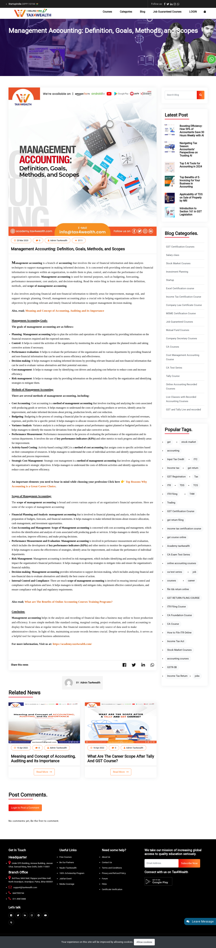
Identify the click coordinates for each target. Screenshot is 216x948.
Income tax (173, 468)
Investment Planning (177, 271)
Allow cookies (144, 942)
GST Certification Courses (180, 246)
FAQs (104, 884)
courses (171, 580)
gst (169, 442)
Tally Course (173, 376)
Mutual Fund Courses (177, 330)
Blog (142, 11)
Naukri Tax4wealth (68, 868)
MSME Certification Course (181, 313)
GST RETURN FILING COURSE (183, 598)
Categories (126, 11)
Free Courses (65, 857)
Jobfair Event (65, 878)
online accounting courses (181, 563)
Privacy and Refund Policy (114, 873)
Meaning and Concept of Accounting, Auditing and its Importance (43, 758)
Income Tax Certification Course (183, 296)
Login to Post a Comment (25, 807)
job (194, 572)
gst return (193, 468)
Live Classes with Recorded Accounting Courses (181, 399)
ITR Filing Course (176, 606)
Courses (107, 11)
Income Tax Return (177, 676)
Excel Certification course (180, 288)
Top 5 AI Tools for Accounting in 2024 (191, 165)
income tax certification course (184, 528)
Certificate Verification (112, 889)
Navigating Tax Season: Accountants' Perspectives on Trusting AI (189, 149)
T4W (192, 494)
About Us (106, 857)
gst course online (176, 537)
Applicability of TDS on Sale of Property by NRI (191, 197)
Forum (105, 878)
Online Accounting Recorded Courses (181, 386)
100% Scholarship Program (71, 873)
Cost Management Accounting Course (182, 357)
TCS (195, 485)
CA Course (173, 624)
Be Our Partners (66, 862)
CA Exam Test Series (178, 554)
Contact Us (107, 862)
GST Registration (176, 476)
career (191, 580)
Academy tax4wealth (178, 546)
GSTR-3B (172, 667)
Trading (171, 502)
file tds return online (178, 589)
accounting (173, 450)
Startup (170, 280)
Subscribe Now (189, 863)
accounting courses (178, 658)
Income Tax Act (175, 641)
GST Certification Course (180, 511)
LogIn (193, 11)
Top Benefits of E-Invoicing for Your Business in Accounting (190, 182)
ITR (169, 485)
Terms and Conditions (112, 868)
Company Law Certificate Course (184, 305)
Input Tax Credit (175, 459)
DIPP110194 (23, 4)
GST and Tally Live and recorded (183, 409)
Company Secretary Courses (181, 338)
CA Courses (172, 346)
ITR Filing (172, 494)
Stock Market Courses (178, 263)
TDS (182, 485)
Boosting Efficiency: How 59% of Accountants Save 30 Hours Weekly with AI (192, 130)
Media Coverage (66, 884)
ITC (195, 459)
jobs (197, 676)
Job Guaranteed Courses (167, 11)
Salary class (172, 255)
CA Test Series (174, 367)
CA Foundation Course (179, 615)
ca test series (174, 572)
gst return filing (175, 520)
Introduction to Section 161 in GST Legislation (191, 211)
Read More (42, 771)
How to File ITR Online (179, 632)
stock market (188, 442)
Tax (196, 476)
